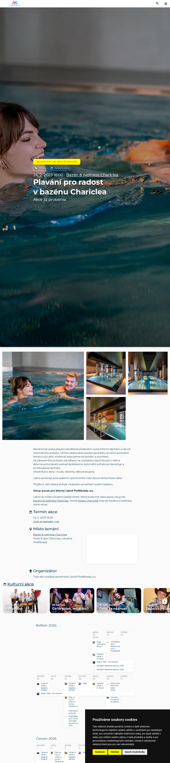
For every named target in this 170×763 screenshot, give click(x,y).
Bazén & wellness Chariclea (92, 175)
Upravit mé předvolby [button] (135, 752)
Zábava (41, 168)
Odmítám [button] (115, 752)
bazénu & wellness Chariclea (50, 501)
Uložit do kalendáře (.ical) (46, 522)
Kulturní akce (59, 168)
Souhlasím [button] (100, 752)
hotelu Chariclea (88, 501)
